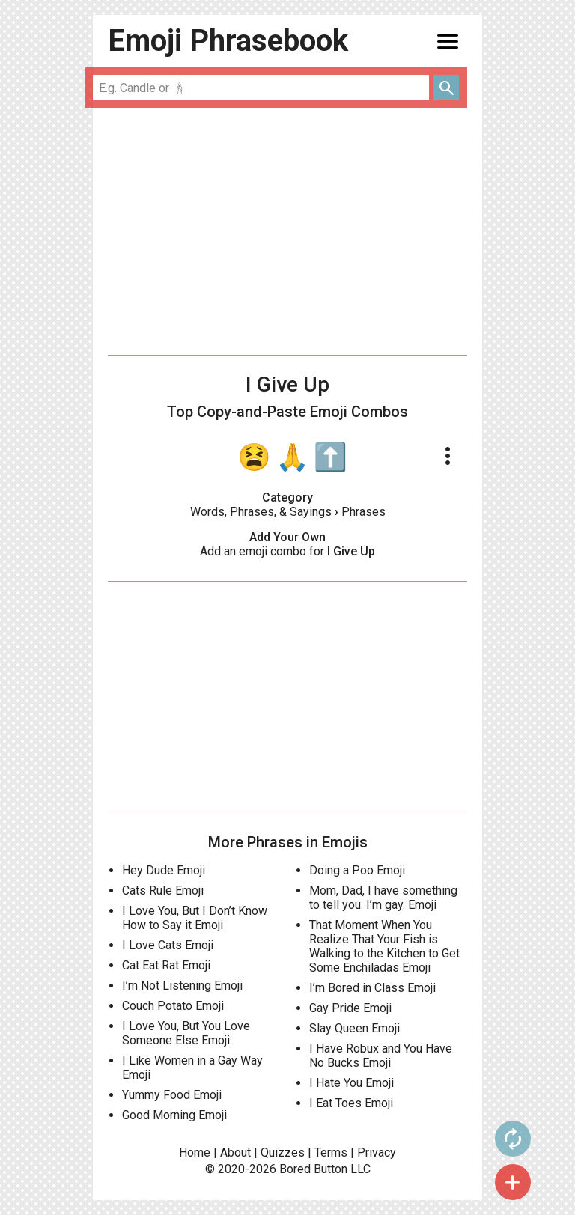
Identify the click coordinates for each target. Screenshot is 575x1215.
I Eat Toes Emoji (351, 1103)
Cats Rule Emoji (163, 890)
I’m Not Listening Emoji (182, 985)
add (513, 1182)
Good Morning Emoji (174, 1115)
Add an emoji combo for (287, 551)
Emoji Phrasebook (228, 40)
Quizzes (283, 1152)
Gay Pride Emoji (350, 1008)
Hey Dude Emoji (163, 870)
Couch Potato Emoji (173, 1006)
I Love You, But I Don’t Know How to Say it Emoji (194, 918)
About (235, 1152)
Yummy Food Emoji (172, 1095)
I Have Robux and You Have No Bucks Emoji (380, 1055)
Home (194, 1152)
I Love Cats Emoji (167, 945)
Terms (330, 1152)
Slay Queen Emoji (354, 1028)
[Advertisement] (287, 231)
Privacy (376, 1152)
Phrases (363, 512)
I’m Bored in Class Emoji (372, 988)
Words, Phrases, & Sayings (261, 512)
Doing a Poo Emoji (357, 870)
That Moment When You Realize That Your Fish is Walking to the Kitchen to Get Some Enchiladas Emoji (384, 946)
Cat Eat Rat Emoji (166, 965)
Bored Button (313, 1169)
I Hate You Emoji (351, 1083)
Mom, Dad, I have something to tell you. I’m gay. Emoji (383, 897)
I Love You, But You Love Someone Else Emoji (186, 1033)
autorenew (513, 1138)
